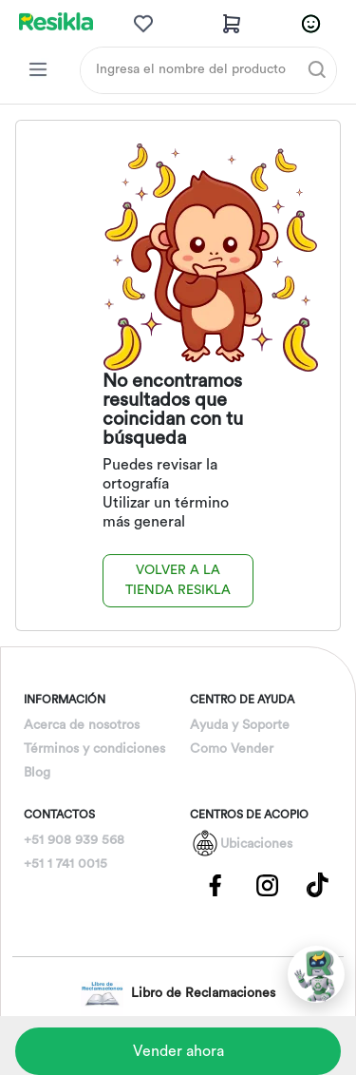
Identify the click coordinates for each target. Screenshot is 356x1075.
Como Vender (231, 749)
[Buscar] (317, 69)
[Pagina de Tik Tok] (318, 884)
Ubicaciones (256, 844)
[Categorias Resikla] (38, 69)
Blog (37, 772)
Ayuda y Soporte (240, 725)
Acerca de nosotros (82, 725)
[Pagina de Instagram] (266, 884)
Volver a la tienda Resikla (178, 580)
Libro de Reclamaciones (178, 993)
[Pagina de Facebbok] (215, 884)
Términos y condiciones (94, 749)
